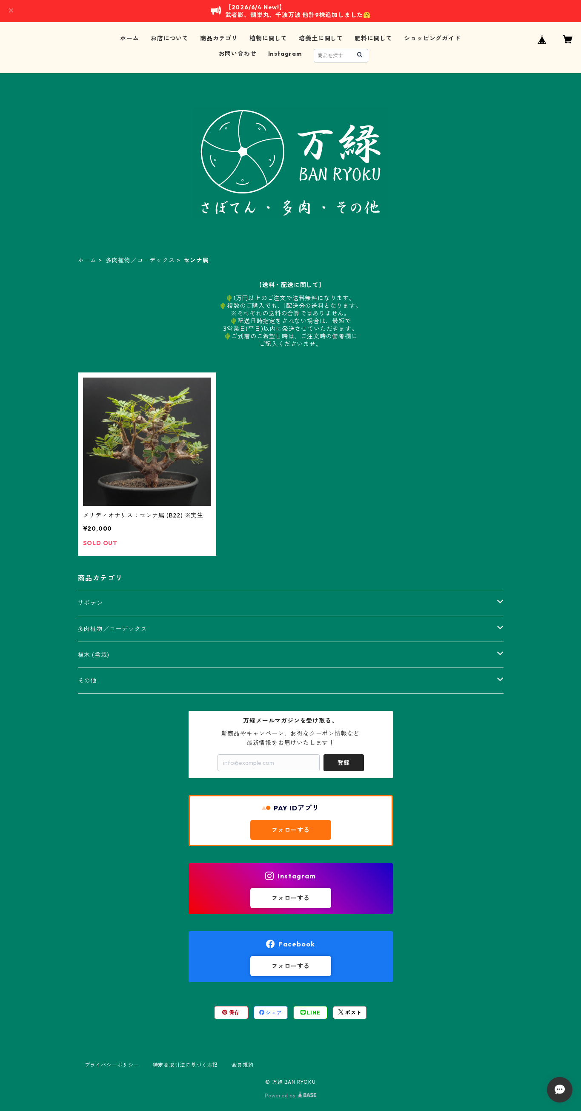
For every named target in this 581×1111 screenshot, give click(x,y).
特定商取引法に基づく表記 (185, 1065)
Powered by (290, 1095)
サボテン (90, 603)
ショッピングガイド (432, 38)
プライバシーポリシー (112, 1065)
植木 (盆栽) (94, 655)
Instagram (285, 53)
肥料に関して (373, 38)
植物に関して (268, 38)
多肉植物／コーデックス (140, 260)
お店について (170, 38)
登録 (343, 763)
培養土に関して (321, 38)
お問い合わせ (238, 53)
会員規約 (242, 1065)
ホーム (129, 38)
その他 (87, 681)
